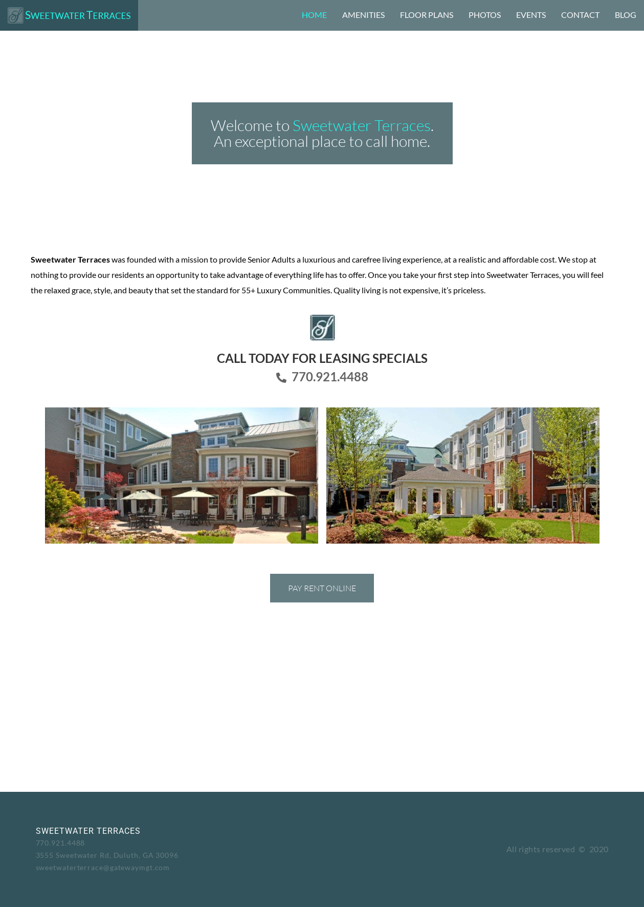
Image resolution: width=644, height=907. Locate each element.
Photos (485, 14)
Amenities (363, 14)
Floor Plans (426, 14)
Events (531, 14)
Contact (580, 14)
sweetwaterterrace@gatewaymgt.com (103, 867)
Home (314, 14)
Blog (625, 14)
